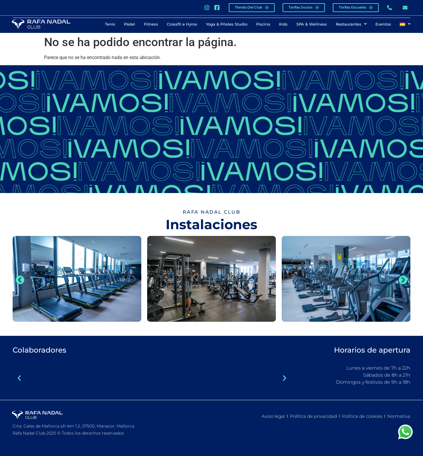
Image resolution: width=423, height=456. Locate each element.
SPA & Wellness (311, 23)
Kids (283, 23)
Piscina (263, 23)
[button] (20, 279)
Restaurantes (351, 24)
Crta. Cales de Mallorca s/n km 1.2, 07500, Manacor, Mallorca (73, 425)
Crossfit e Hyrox (182, 23)
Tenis (110, 23)
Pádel (129, 23)
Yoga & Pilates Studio (226, 23)
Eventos (383, 23)
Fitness (151, 23)
